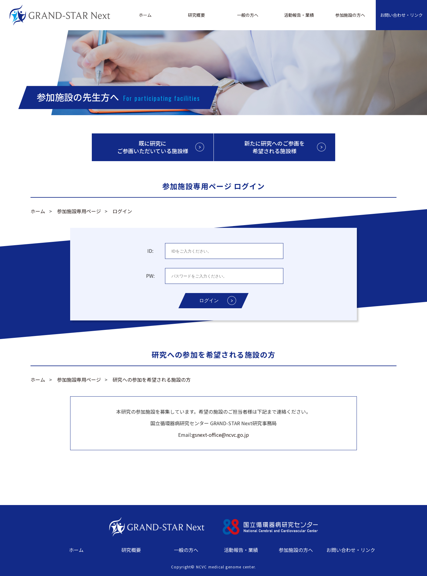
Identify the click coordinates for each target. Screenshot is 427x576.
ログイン (122, 211)
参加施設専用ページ (79, 211)
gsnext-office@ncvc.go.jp (220, 434)
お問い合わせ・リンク (401, 15)
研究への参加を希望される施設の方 (152, 379)
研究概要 (196, 15)
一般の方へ (247, 15)
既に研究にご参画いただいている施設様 (152, 147)
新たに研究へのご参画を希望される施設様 (274, 147)
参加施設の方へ (350, 15)
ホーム (145, 15)
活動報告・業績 (299, 15)
